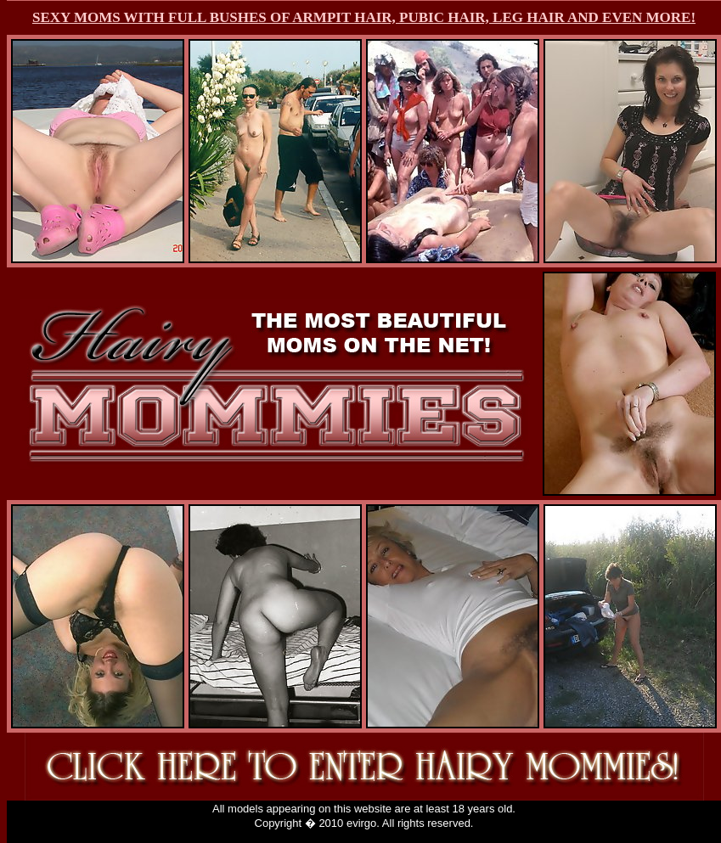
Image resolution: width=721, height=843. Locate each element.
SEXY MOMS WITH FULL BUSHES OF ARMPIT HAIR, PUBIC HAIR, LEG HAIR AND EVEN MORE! (364, 17)
